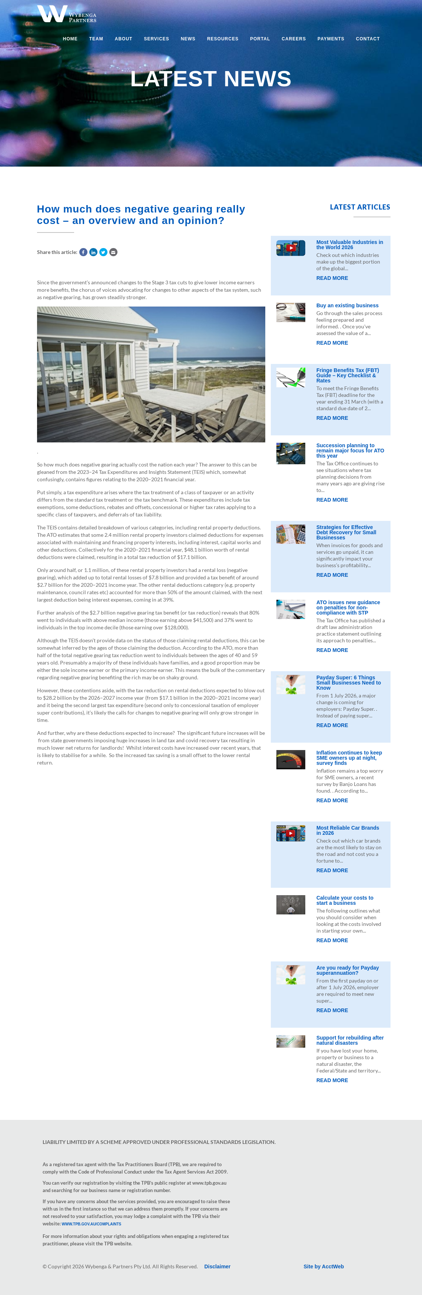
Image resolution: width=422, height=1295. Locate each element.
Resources (223, 38)
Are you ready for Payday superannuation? (347, 970)
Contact (368, 38)
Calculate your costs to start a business (344, 900)
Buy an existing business (347, 305)
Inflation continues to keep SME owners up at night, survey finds (349, 758)
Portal (260, 38)
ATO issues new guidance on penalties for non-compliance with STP (348, 607)
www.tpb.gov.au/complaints (92, 1224)
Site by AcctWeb (324, 1266)
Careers (294, 38)
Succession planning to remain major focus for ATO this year (350, 450)
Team (96, 38)
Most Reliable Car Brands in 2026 (347, 830)
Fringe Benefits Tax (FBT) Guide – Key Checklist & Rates (347, 375)
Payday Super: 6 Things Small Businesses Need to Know (348, 683)
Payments (331, 38)
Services (156, 38)
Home (70, 38)
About (124, 38)
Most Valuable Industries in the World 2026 (349, 244)
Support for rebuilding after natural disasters (350, 1040)
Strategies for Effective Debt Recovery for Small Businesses (346, 532)
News (188, 38)
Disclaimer (218, 1266)
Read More (332, 278)
